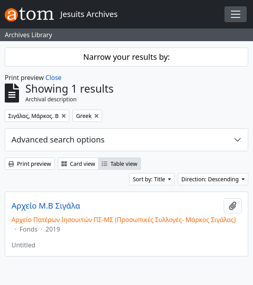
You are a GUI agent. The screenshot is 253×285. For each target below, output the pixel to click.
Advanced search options (58, 139)
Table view (119, 163)
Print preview (29, 163)
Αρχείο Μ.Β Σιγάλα (45, 206)
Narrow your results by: (126, 56)
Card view (78, 163)
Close (54, 77)
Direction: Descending (210, 179)
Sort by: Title (149, 179)
